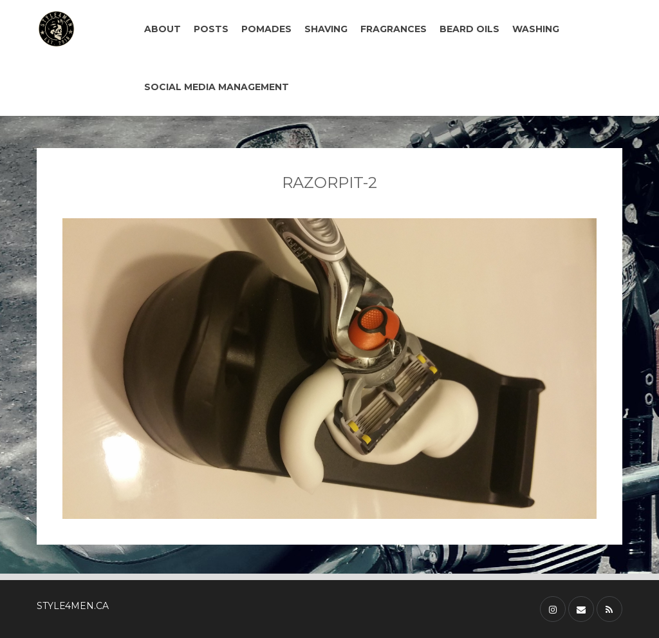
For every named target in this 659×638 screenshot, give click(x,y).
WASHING (535, 29)
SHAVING (326, 29)
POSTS (211, 29)
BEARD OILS (469, 29)
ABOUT (162, 29)
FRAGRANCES (393, 29)
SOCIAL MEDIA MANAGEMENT (216, 87)
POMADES (266, 29)
